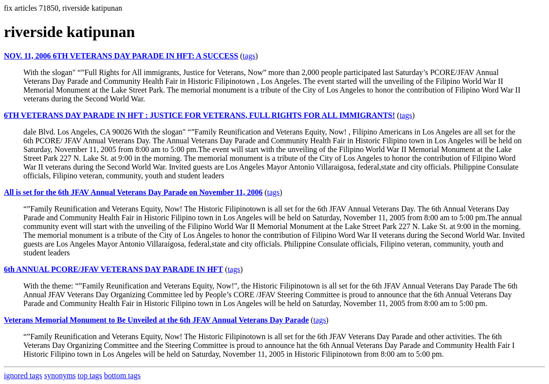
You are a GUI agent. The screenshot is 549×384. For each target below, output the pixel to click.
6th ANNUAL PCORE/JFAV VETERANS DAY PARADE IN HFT (113, 269)
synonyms (60, 375)
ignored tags (23, 375)
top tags (90, 375)
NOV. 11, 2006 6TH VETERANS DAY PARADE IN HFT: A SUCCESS (121, 56)
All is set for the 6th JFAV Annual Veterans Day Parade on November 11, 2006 (133, 192)
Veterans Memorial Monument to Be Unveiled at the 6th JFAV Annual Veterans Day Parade (156, 320)
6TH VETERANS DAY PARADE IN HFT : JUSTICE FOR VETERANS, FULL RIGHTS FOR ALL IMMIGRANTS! (199, 115)
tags (249, 56)
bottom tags (122, 375)
